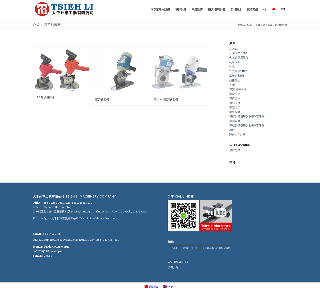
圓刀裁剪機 (102, 99)
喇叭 (232, 66)
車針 (232, 129)
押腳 (232, 84)
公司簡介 (234, 62)
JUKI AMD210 (238, 53)
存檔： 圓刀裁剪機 (47, 24)
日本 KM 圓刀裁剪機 (166, 99)
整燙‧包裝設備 (237, 89)
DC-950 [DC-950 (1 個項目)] (173, 248)
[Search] (265, 9)
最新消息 (234, 93)
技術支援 (234, 80)
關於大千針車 (237, 134)
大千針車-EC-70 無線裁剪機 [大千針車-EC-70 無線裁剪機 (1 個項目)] (216, 248)
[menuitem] (160, 9)
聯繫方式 (234, 107)
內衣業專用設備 (238, 57)
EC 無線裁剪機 (45, 97)
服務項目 (234, 102)
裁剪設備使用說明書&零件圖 (246, 116)
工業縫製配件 (237, 75)
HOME (233, 48)
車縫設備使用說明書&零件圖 (246, 125)
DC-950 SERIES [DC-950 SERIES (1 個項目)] (189, 248)
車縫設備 (234, 121)
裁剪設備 (234, 111)
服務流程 (234, 98)
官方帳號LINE (238, 71)
